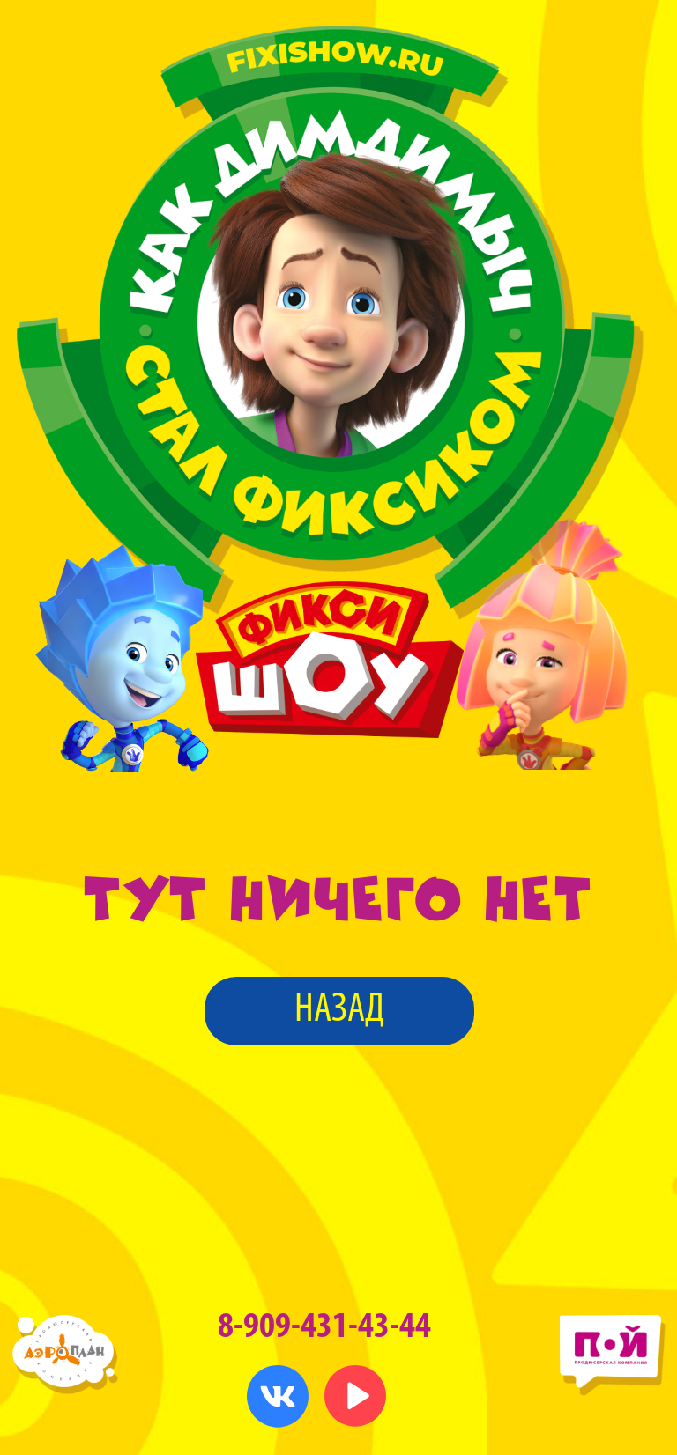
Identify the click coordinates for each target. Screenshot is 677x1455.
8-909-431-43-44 (324, 1328)
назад (339, 1010)
